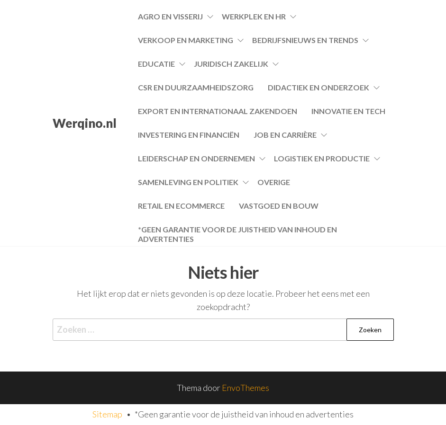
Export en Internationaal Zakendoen (217, 110)
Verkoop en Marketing (185, 39)
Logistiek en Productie (322, 158)
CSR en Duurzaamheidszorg (196, 87)
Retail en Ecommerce (181, 205)
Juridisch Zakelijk (231, 63)
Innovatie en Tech (348, 110)
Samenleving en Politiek (188, 181)
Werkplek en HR (254, 16)
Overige (273, 181)
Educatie (156, 63)
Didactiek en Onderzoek (318, 87)
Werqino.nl (85, 123)
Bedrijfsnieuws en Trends (305, 39)
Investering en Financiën (188, 134)
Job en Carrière (285, 134)
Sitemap (107, 414)
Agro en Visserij (170, 16)
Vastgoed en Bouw (279, 205)
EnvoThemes (245, 387)
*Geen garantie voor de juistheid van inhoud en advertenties (237, 233)
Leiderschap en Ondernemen (196, 158)
